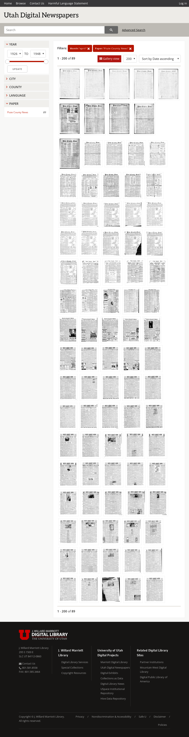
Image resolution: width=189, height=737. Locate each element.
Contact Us (37, 3)
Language (17, 95)
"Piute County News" (113, 48)
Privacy (80, 716)
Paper (13, 104)
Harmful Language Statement (68, 3)
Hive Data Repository (113, 698)
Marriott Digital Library (114, 662)
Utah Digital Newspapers (115, 667)
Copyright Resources (73, 673)
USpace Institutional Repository (113, 691)
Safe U (142, 716)
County (15, 87)
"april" (80, 48)
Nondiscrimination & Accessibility (111, 716)
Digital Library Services (74, 662)
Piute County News (17, 112)
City (12, 79)
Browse (21, 3)
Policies (162, 725)
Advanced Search (133, 30)
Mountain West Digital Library (153, 669)
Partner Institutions (151, 662)
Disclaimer (160, 716)
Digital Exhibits (109, 673)
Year (13, 44)
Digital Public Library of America (153, 679)
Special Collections (72, 667)
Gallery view (110, 58)
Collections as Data (112, 678)
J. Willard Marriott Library (34, 648)
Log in (183, 3)
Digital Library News (112, 684)
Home (8, 3)
